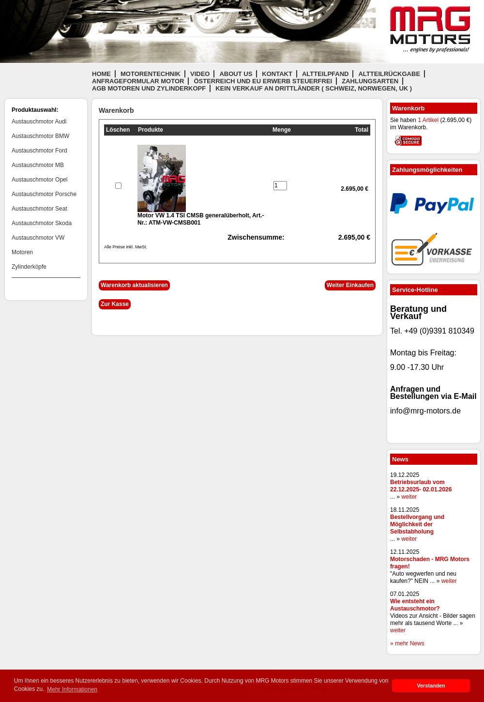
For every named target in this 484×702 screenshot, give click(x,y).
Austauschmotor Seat (39, 208)
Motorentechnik (151, 73)
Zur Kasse (115, 304)
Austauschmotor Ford (39, 150)
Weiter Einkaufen (350, 285)
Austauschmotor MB (38, 165)
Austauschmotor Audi (39, 121)
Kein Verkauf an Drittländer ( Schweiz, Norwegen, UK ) (313, 88)
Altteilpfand (325, 73)
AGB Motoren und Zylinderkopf (149, 88)
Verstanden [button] (431, 685)
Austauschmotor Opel (39, 179)
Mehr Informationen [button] (72, 689)
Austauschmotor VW (38, 237)
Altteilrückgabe (389, 73)
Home (101, 73)
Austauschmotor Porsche (44, 194)
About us (235, 73)
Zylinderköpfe (29, 266)
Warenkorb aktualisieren (134, 285)
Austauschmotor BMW (40, 136)
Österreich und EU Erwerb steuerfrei (263, 81)
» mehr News (407, 643)
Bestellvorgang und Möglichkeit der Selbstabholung (417, 524)
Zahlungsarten (370, 81)
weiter (409, 496)
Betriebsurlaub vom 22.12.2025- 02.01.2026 (421, 486)
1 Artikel (428, 120)
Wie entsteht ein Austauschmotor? (415, 605)
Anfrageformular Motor (138, 81)
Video (200, 73)
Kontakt (277, 73)
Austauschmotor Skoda (42, 223)
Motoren (22, 252)
